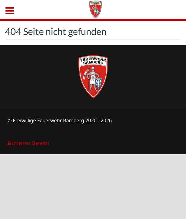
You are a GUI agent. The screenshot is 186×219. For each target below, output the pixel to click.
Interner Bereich (28, 143)
